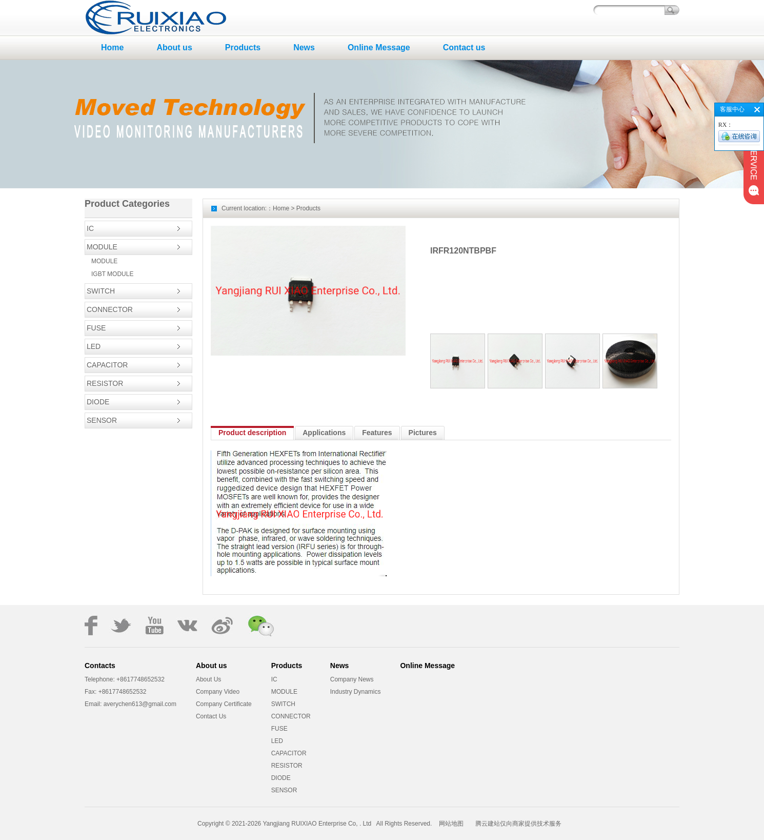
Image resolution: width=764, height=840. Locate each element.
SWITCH (101, 291)
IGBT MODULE (112, 274)
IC (90, 228)
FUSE (96, 328)
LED (93, 346)
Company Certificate (224, 704)
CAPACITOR (107, 365)
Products (242, 47)
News (304, 47)
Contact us (464, 47)
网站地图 (451, 823)
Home (112, 47)
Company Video (217, 691)
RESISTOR (105, 383)
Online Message (379, 47)
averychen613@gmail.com (139, 704)
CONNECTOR (110, 309)
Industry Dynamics (355, 691)
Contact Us (211, 716)
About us (174, 47)
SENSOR (102, 420)
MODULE (102, 247)
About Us (208, 679)
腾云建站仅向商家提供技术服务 (518, 823)
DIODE (98, 402)
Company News (352, 679)
